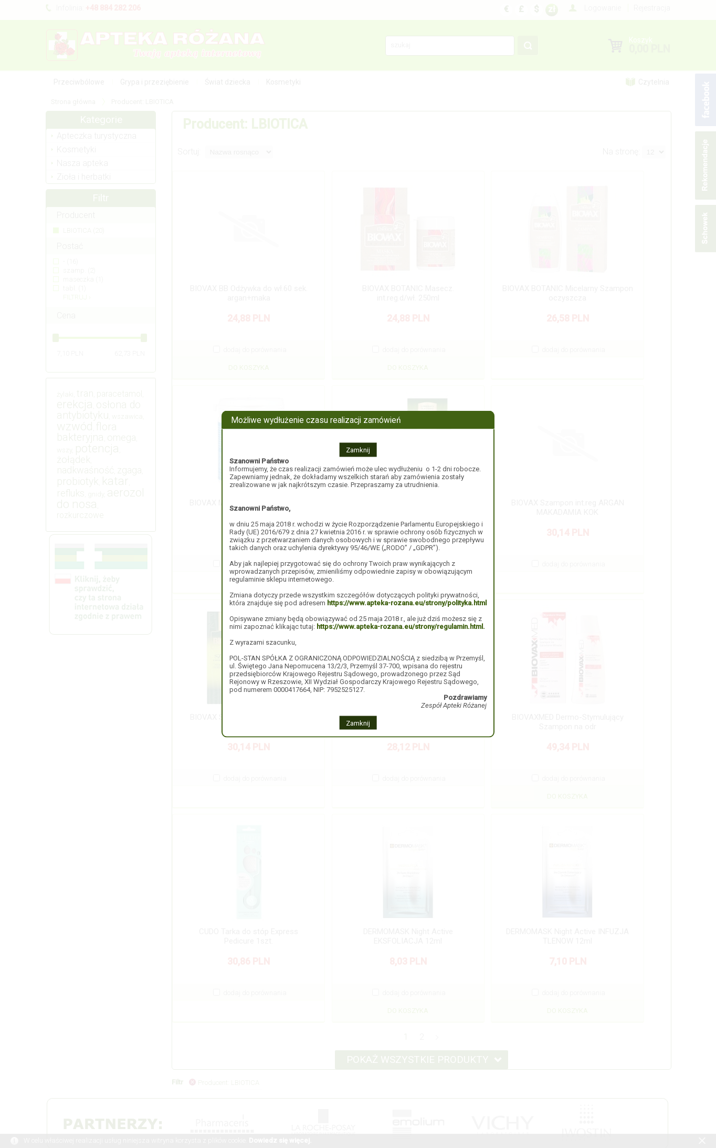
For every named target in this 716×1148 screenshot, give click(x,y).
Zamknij (358, 449)
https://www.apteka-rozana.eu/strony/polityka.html (407, 602)
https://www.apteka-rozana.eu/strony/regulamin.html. (401, 626)
